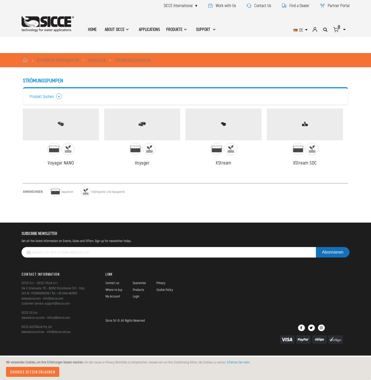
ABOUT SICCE (114, 29)
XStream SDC (305, 188)
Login (136, 321)
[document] (186, 368)
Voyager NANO (61, 188)
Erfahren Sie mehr (238, 362)
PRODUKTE (97, 60)
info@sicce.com (53, 323)
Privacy (160, 308)
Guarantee (139, 308)
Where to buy (113, 315)
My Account (112, 321)
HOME (92, 29)
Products (138, 315)
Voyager (142, 188)
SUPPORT (203, 29)
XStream (223, 188)
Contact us (112, 308)
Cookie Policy (164, 315)
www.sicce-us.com (33, 343)
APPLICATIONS (149, 29)
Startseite (26, 60)
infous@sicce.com (58, 343)
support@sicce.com (57, 328)
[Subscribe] (332, 277)
